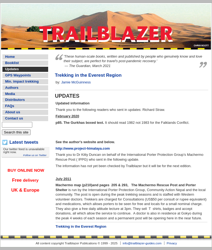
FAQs (9, 106)
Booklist (12, 63)
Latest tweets (23, 142)
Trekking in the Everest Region (88, 75)
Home (10, 57)
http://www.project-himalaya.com (83, 148)
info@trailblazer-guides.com (142, 243)
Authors (11, 88)
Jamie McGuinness (76, 82)
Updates (12, 69)
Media (10, 94)
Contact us (14, 118)
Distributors (15, 100)
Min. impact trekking (22, 81)
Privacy (172, 243)
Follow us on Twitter (35, 155)
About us (12, 112)
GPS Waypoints (18, 75)
